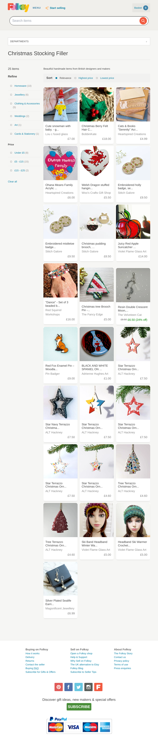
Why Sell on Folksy (80, 660)
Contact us (120, 657)
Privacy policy (121, 660)
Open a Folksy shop (81, 653)
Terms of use (121, 664)
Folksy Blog (76, 668)
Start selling (57, 7)
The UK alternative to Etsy (84, 664)
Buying (32, 668)
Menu (37, 7)
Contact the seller (35, 664)
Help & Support (78, 657)
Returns (30, 660)
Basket (141, 7)
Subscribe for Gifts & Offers (41, 672)
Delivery (30, 657)
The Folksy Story (123, 653)
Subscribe (79, 707)
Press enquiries (122, 668)
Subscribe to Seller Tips (83, 672)
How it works (33, 653)
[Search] (143, 20)
